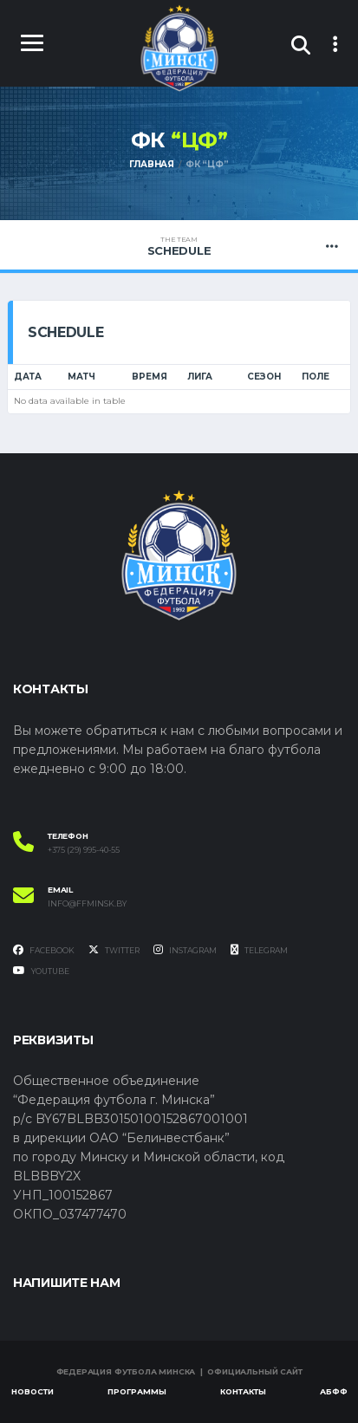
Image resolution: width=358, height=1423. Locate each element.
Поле (315, 376)
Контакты (243, 1391)
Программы (136, 1391)
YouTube (41, 970)
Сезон (264, 376)
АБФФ (334, 1391)
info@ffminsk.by (87, 904)
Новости (32, 1391)
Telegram (259, 950)
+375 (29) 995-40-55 (84, 850)
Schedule (179, 246)
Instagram (185, 950)
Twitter (114, 950)
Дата (28, 376)
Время (149, 376)
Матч (81, 376)
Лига (199, 376)
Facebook (44, 950)
